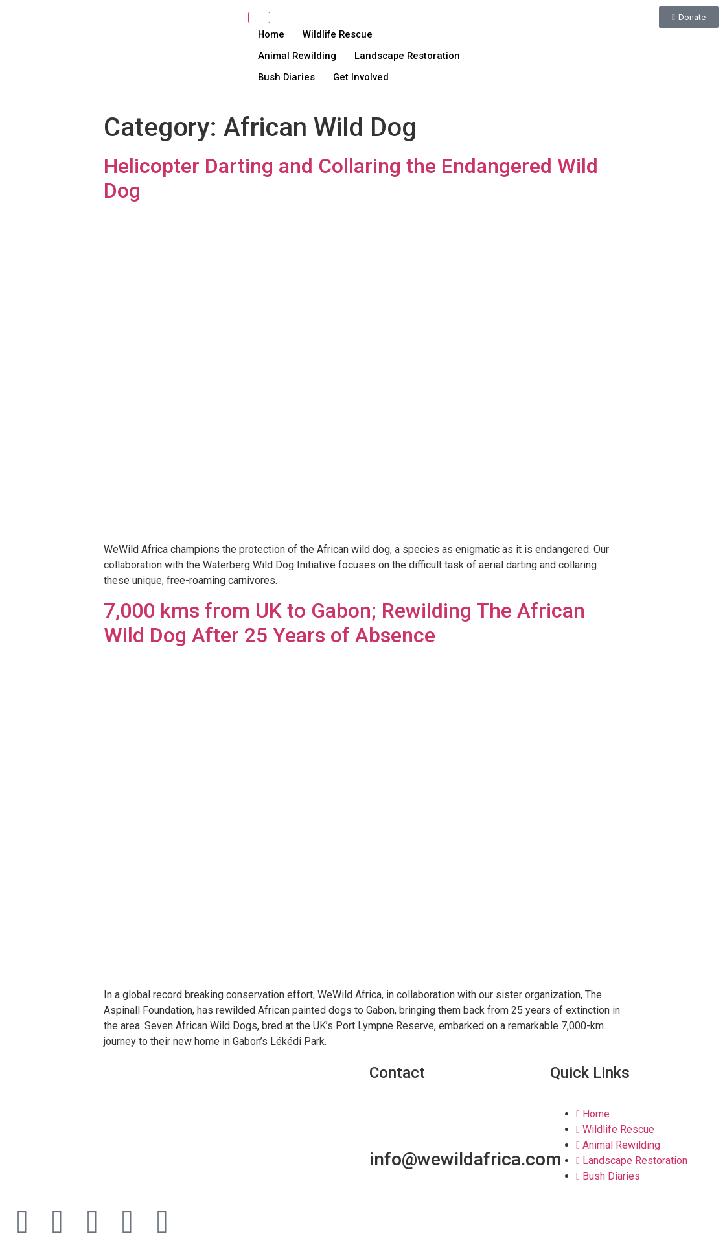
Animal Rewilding (297, 56)
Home (271, 34)
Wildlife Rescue (341, 34)
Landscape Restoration (410, 56)
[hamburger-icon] (259, 17)
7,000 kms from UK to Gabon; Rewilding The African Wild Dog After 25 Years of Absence (344, 623)
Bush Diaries (287, 77)
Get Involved (364, 77)
